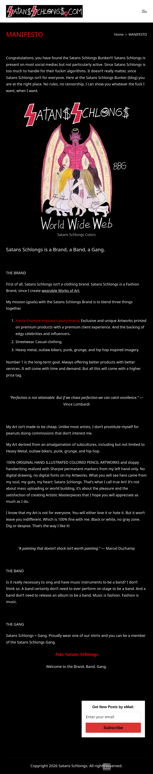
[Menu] (144, 11)
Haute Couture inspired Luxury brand (47, 320)
